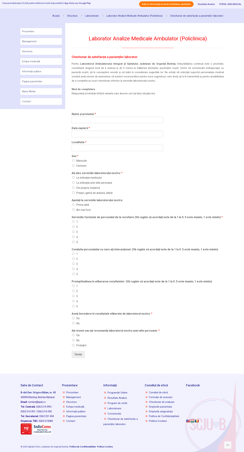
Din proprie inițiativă (88, 187)
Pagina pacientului (32, 81)
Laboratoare (92, 15)
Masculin (81, 160)
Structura (72, 15)
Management (29, 41)
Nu (77, 323)
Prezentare (28, 31)
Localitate (79, 142)
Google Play (85, 3)
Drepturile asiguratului (161, 411)
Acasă (55, 15)
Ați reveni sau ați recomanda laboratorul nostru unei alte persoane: (116, 330)
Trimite (78, 354)
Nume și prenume (84, 114)
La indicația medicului (89, 177)
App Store (69, 3)
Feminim (81, 165)
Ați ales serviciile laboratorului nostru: (97, 173)
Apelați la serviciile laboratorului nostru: (97, 200)
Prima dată (82, 204)
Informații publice (31, 71)
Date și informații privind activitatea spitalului (166, 4)
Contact (26, 101)
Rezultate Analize (206, 4)
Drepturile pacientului (160, 406)
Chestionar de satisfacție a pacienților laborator (196, 15)
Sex (75, 156)
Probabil (81, 345)
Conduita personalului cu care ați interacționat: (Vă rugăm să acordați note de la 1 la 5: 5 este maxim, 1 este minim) (145, 249)
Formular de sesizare (160, 397)
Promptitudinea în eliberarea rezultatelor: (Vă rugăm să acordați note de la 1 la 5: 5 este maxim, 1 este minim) (142, 281)
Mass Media (28, 91)
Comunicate (114, 413)
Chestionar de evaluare (162, 401)
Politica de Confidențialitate (164, 416)
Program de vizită (117, 403)
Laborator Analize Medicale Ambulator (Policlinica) (134, 15)
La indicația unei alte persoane (94, 182)
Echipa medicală (31, 61)
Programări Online (117, 392)
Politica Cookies (158, 420)
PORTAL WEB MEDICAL (230, 4)
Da (77, 318)
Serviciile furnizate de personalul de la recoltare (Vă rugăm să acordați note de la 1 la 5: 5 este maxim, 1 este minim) (147, 217)
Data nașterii (81, 128)
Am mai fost (83, 209)
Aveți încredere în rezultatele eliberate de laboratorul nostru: (112, 313)
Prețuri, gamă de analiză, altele (94, 193)
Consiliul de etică (158, 392)
